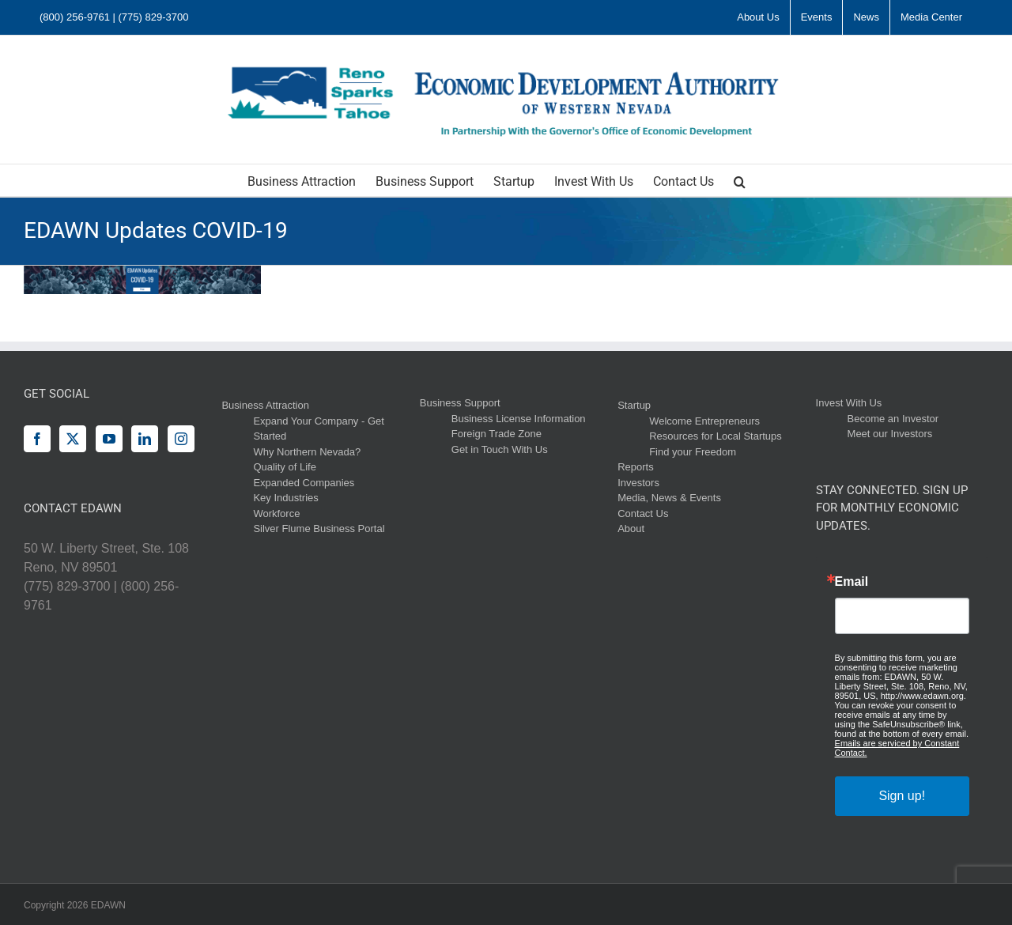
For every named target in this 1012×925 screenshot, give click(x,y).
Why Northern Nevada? (307, 452)
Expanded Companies (303, 483)
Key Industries (285, 498)
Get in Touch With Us (499, 449)
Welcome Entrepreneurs (704, 421)
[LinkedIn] (144, 438)
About (630, 528)
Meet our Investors (890, 434)
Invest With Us (849, 403)
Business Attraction (265, 405)
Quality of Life (284, 467)
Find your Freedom (692, 452)
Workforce (276, 513)
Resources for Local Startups (715, 436)
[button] (740, 180)
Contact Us (642, 513)
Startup (634, 405)
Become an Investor (893, 419)
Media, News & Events (669, 498)
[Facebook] (37, 438)
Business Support (460, 403)
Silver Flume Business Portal (318, 528)
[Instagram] (181, 438)
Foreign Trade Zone (496, 434)
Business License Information (518, 419)
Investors (638, 483)
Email (852, 582)
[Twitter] (72, 438)
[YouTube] (109, 438)
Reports (635, 467)
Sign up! (901, 795)
